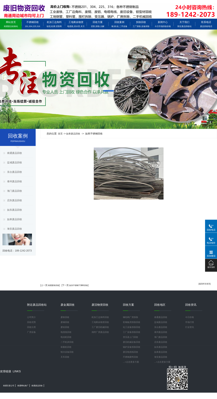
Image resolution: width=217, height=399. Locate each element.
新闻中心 (163, 24)
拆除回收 (141, 24)
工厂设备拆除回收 (131, 332)
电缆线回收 (66, 332)
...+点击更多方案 (131, 362)
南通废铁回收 (53, 285)
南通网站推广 (23, 386)
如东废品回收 (14, 210)
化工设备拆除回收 (131, 327)
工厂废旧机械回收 (100, 327)
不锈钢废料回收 (130, 357)
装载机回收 (66, 347)
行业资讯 (189, 327)
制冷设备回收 (67, 352)
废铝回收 (65, 327)
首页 (60, 133)
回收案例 (119, 24)
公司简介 (31, 317)
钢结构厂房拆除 (130, 317)
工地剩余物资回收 (100, 322)
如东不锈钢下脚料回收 (78, 285)
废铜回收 (65, 322)
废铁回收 (65, 317)
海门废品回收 (14, 191)
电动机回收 (66, 337)
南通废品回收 (14, 153)
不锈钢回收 (32, 24)
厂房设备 (31, 332)
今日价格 (189, 317)
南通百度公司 (8, 386)
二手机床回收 (67, 342)
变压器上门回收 (130, 337)
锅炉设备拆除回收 (131, 347)
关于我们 (184, 24)
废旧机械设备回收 (131, 342)
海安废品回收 (14, 228)
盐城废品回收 (14, 162)
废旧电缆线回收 (130, 352)
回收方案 (97, 24)
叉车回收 (65, 357)
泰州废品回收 (14, 181)
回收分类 (31, 327)
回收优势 (31, 322)
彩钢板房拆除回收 (131, 322)
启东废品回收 (14, 200)
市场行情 (189, 322)
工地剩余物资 (76, 24)
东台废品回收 (14, 172)
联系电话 (206, 24)
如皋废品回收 (14, 219)
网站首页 (11, 24)
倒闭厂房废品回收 (100, 332)
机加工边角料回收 (100, 317)
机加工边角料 (54, 24)
